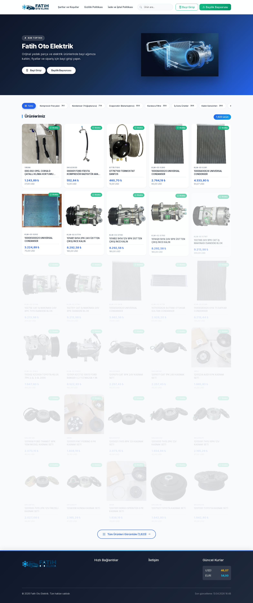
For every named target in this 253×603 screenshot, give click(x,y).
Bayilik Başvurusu (215, 7)
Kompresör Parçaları (52, 106)
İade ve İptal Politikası (120, 7)
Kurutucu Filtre (157, 106)
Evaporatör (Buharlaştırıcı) (125, 106)
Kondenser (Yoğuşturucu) (87, 106)
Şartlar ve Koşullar (68, 7)
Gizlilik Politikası (93, 7)
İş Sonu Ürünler (184, 106)
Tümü (29, 105)
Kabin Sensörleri (212, 106)
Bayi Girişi (187, 7)
